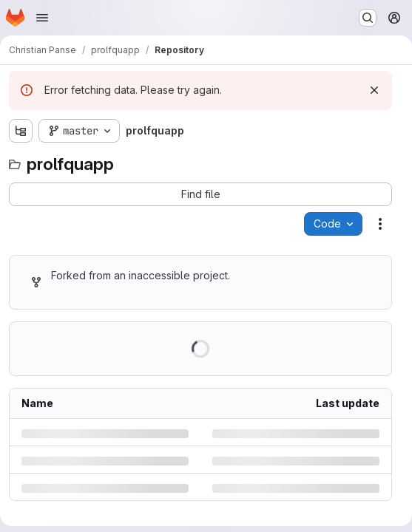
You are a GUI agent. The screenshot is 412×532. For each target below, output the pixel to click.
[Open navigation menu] (42, 18)
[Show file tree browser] (21, 131)
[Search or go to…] (367, 18)
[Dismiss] (374, 90)
